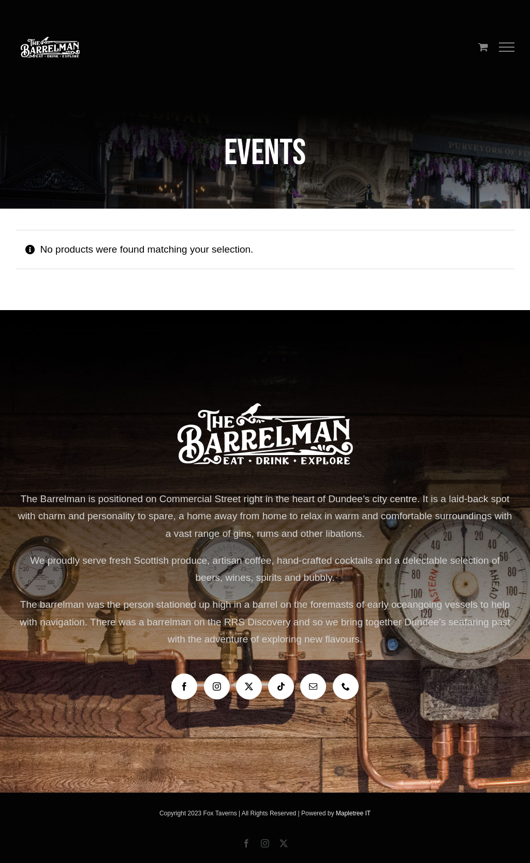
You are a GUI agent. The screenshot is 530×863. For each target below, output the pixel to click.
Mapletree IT (353, 813)
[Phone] (346, 686)
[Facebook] (184, 686)
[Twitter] (249, 686)
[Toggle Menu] (507, 47)
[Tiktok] (281, 686)
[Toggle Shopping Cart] (483, 46)
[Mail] (313, 686)
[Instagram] (217, 686)
